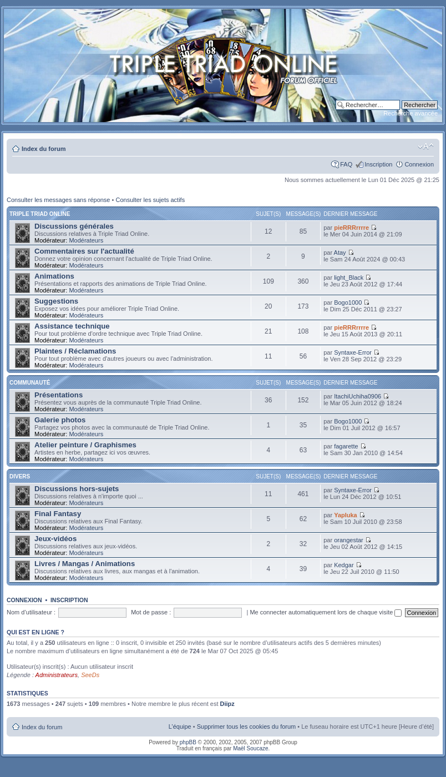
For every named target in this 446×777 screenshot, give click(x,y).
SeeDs (90, 675)
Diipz (227, 703)
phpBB (188, 742)
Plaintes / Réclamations (75, 351)
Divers (19, 476)
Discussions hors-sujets (76, 489)
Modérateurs (86, 240)
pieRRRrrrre (351, 227)
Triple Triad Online (39, 214)
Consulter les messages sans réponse (58, 199)
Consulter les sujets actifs (150, 199)
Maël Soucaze (250, 748)
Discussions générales (74, 226)
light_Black (348, 277)
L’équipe (180, 726)
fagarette (346, 446)
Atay (340, 252)
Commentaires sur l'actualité (84, 251)
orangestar (348, 540)
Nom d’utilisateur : (31, 612)
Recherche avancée (410, 113)
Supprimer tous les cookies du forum (246, 726)
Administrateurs (57, 675)
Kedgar (343, 565)
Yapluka (345, 515)
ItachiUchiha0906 (357, 396)
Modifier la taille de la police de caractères (426, 147)
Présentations (58, 395)
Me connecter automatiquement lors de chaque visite (326, 612)
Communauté (29, 383)
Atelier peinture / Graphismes (85, 445)
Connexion (419, 164)
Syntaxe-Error (353, 352)
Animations (54, 276)
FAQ (346, 164)
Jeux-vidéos (55, 538)
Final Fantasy (57, 513)
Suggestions (56, 301)
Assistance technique (72, 326)
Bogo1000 (348, 302)
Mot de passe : (151, 612)
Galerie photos (59, 420)
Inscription (378, 164)
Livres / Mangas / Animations (84, 563)
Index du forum (43, 148)
